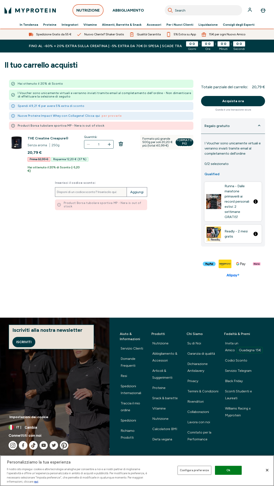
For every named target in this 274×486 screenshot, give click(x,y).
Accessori (154, 24)
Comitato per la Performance (199, 435)
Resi (124, 376)
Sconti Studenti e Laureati (238, 394)
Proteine (49, 24)
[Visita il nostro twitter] (54, 445)
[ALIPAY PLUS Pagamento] (233, 275)
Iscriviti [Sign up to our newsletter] (23, 342)
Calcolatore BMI (164, 429)
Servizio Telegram (238, 371)
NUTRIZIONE (88, 11)
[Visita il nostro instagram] (13, 445)
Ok (228, 470)
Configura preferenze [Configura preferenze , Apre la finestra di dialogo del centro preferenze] (194, 470)
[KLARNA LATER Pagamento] (257, 263)
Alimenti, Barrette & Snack (122, 24)
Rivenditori (195, 401)
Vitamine (90, 24)
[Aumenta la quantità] (109, 144)
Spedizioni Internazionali (131, 389)
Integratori (70, 24)
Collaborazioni (198, 412)
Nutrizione (160, 343)
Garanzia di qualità (201, 353)
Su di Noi (194, 343)
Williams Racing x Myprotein (238, 411)
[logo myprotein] (30, 10)
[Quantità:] (98, 144)
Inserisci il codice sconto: (75, 183)
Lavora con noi (198, 422)
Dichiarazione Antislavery (197, 367)
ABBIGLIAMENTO (128, 11)
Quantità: (90, 137)
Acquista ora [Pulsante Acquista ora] (233, 101)
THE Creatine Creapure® (48, 138)
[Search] (170, 10)
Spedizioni (128, 420)
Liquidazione (208, 24)
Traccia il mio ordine (130, 406)
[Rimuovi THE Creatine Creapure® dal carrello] (121, 147)
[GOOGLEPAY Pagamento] (241, 263)
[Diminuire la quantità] (88, 144)
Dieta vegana (162, 439)
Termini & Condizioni (202, 391)
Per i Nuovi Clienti (179, 24)
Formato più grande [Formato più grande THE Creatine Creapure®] (184, 142)
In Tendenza (29, 24)
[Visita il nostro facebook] (23, 445)
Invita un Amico (244, 347)
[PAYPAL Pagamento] (209, 263)
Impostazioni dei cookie (28, 417)
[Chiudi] (267, 470)
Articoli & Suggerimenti (162, 374)
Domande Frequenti (128, 362)
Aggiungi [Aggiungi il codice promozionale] (137, 192)
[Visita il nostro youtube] (43, 445)
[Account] (250, 10)
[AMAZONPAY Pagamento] (225, 263)
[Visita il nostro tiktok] (33, 445)
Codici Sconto (236, 360)
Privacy (192, 381)
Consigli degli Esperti (239, 24)
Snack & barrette (165, 398)
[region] (137, 470)
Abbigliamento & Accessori (164, 356)
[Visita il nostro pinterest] (64, 445)
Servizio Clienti (132, 348)
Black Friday (234, 381)
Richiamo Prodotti (128, 434)
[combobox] (203, 10)
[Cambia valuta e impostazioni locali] (55, 427)
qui (36, 481)
